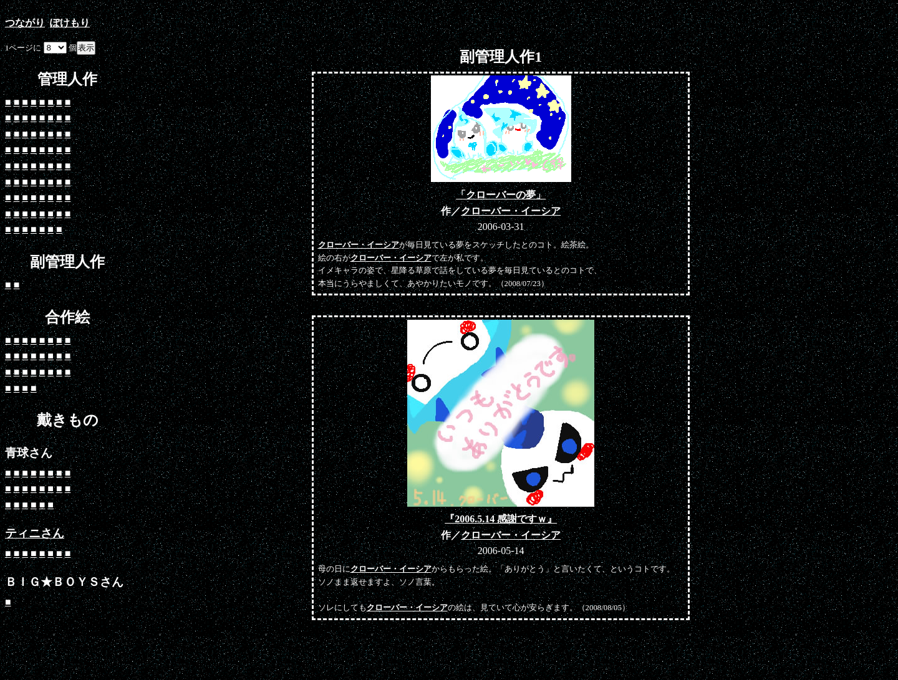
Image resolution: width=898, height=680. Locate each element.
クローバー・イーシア (511, 211)
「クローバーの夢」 (501, 194)
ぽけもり (70, 22)
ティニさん (34, 533)
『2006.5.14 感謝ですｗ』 (501, 519)
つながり (25, 22)
